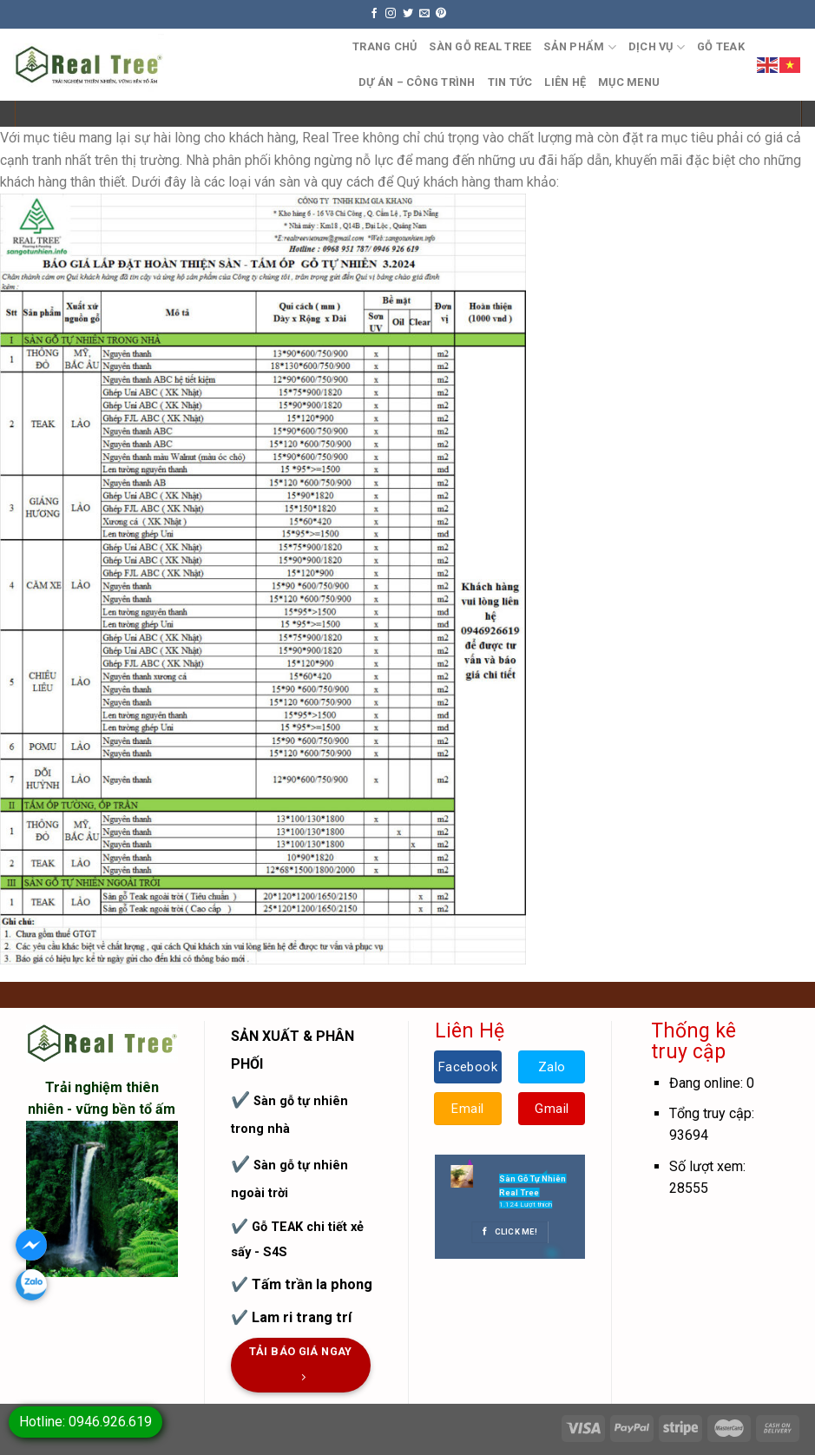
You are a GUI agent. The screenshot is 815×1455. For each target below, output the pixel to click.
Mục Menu (629, 82)
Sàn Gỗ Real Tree (480, 46)
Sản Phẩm (579, 47)
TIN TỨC (510, 82)
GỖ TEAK (721, 46)
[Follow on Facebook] (374, 14)
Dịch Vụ (656, 47)
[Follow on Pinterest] (441, 14)
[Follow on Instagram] (390, 14)
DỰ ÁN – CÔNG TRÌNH (417, 82)
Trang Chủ (384, 46)
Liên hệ (565, 82)
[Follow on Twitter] (408, 14)
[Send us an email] (424, 14)
